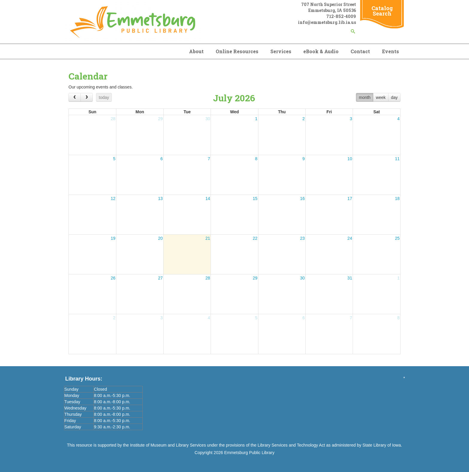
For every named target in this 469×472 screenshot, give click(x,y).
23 (302, 238)
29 (160, 118)
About (196, 51)
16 (302, 198)
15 (255, 198)
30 (207, 118)
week (381, 97)
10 (350, 158)
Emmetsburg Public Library (249, 452)
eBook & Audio (321, 51)
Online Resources (237, 51)
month (365, 97)
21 (207, 238)
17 (350, 198)
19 (113, 238)
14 (207, 198)
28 (113, 118)
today (104, 97)
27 (160, 278)
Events (390, 51)
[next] (86, 97)
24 (350, 238)
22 (255, 238)
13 (160, 198)
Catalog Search (382, 10)
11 (397, 158)
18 (397, 198)
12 (113, 198)
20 (160, 238)
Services (280, 51)
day (394, 97)
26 (113, 278)
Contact (360, 51)
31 (350, 278)
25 (397, 238)
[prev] (74, 97)
